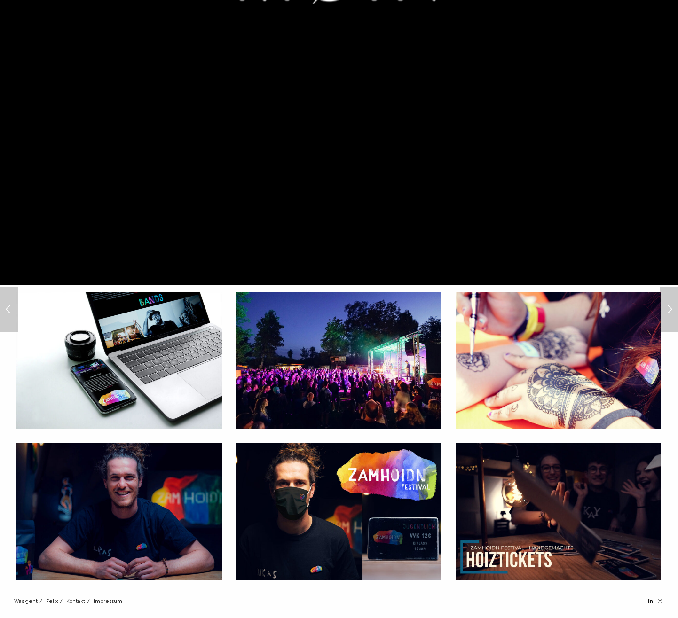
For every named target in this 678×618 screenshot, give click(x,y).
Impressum (108, 601)
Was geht (26, 601)
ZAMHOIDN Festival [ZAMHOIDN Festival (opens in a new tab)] (222, 235)
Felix (52, 601)
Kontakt (75, 601)
